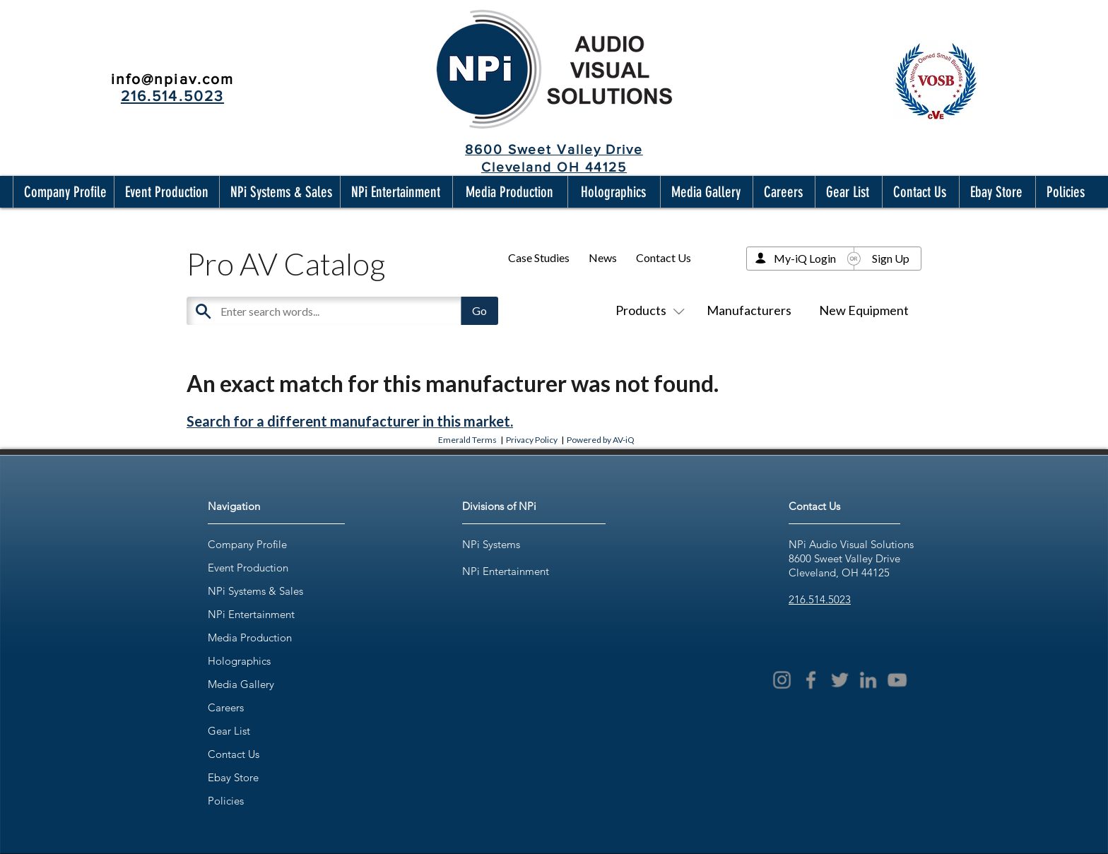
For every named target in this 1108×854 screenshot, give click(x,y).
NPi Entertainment (251, 614)
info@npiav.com (172, 79)
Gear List (229, 730)
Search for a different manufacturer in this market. (350, 421)
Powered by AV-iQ (601, 439)
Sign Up (890, 258)
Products (647, 310)
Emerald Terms (467, 439)
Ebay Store (233, 777)
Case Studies (539, 257)
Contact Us (663, 257)
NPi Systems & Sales (255, 591)
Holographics (239, 661)
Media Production (250, 637)
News (603, 257)
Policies (226, 800)
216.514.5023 (820, 599)
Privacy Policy (532, 439)
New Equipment (864, 310)
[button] (62, 192)
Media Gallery (241, 684)
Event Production (248, 567)
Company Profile (247, 544)
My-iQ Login (805, 258)
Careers (226, 707)
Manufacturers (749, 310)
